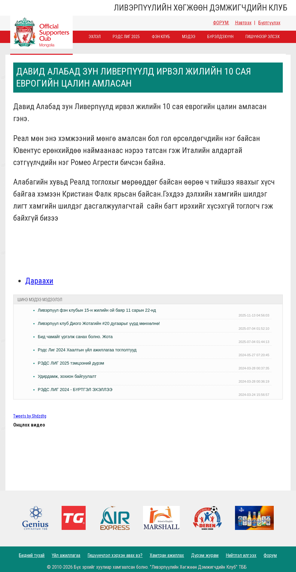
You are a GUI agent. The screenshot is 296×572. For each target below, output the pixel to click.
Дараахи (39, 280)
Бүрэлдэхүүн (220, 36)
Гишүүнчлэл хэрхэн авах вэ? (114, 555)
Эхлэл (95, 36)
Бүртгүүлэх (269, 23)
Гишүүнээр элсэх (263, 36)
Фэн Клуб (161, 36)
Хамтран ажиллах (167, 555)
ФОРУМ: (221, 23)
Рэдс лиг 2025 (126, 36)
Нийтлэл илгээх (241, 555)
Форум (270, 555)
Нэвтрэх (243, 23)
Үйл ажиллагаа (66, 555)
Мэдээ (188, 36)
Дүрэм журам (204, 555)
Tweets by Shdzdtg (29, 416)
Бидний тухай (31, 555)
